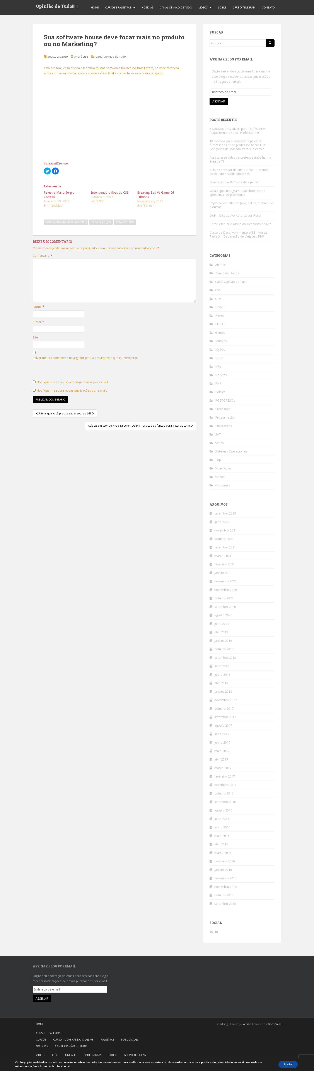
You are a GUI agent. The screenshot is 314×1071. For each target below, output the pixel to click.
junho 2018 (222, 674)
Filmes (219, 315)
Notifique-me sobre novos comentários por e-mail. (72, 382)
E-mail (38, 322)
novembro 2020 (225, 590)
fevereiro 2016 (224, 861)
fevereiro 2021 (224, 564)
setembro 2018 (225, 657)
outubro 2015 (224, 895)
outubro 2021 (224, 539)
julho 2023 (221, 522)
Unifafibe (71, 1055)
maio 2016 (221, 836)
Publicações (223, 426)
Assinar (218, 101)
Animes (220, 265)
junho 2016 (222, 827)
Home (95, 7)
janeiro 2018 (223, 691)
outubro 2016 (224, 793)
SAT (218, 434)
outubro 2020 (224, 598)
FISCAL (220, 324)
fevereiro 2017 (224, 776)
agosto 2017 (223, 725)
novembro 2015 (225, 887)
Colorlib (246, 1024)
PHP (218, 383)
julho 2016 (221, 819)
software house (125, 222)
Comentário (42, 255)
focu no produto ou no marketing (66, 222)
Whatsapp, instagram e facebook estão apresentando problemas (237, 193)
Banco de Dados (227, 273)
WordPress (274, 1024)
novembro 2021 (225, 530)
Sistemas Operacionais (231, 451)
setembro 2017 (225, 717)
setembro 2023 (225, 513)
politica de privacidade (217, 1062)
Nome (38, 307)
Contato (268, 7)
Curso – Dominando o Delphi (73, 1039)
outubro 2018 (224, 649)
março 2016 (222, 853)
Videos (203, 7)
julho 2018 (221, 666)
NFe (218, 366)
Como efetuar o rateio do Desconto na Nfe (240, 224)
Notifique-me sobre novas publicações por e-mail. (71, 390)
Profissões (222, 409)
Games (220, 332)
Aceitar (286, 1064)
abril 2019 (221, 632)
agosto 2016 (223, 810)
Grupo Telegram (244, 7)
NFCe (219, 358)
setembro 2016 (225, 802)
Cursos (41, 1039)
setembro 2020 (225, 607)
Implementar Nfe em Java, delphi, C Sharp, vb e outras (242, 205)
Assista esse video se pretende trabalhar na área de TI (240, 159)
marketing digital (101, 222)
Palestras (107, 1039)
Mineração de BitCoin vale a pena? (234, 182)
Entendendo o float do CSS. (109, 192)
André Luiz (81, 57)
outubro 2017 (224, 708)
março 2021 (222, 556)
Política (220, 392)
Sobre (222, 7)
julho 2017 (221, 734)
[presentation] (66, 371)
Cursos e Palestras (118, 7)
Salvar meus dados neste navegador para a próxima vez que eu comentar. (85, 358)
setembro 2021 (225, 547)
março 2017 (222, 768)
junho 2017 (222, 742)
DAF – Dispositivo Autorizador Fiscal (235, 215)
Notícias (147, 7)
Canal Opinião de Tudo (176, 7)
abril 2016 (221, 844)
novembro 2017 (225, 700)
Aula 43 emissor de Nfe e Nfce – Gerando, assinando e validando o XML (240, 172)
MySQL (220, 349)
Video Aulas (223, 468)
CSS (218, 290)
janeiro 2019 (223, 641)
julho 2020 (221, 624)
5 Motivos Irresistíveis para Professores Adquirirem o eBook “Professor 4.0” (238, 131)
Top (218, 460)
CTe (218, 299)
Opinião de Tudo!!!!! (57, 7)
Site (35, 337)
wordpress (222, 485)
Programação (225, 417)
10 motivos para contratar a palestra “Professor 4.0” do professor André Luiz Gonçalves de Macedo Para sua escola (238, 145)
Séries (219, 443)
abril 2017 (221, 759)
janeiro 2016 (223, 870)
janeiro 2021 (223, 573)
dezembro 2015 (225, 878)
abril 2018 (221, 683)
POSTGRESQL (225, 400)
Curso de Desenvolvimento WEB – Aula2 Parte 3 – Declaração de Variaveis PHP (238, 234)
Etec (55, 1055)
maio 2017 (221, 751)
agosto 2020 (223, 615)
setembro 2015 (225, 904)
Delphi (219, 307)
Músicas (221, 341)
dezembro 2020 (225, 581)
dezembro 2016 (225, 785)
